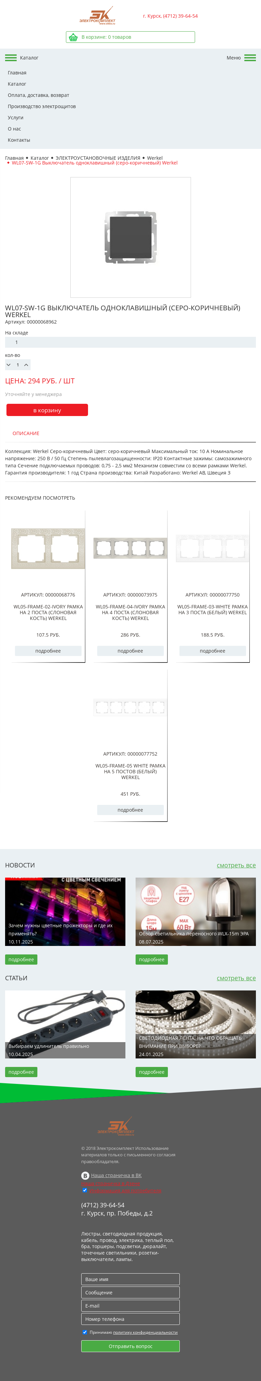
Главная (17, 72)
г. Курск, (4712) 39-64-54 (170, 16)
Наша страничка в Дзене (110, 1183)
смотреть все (236, 865)
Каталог (17, 84)
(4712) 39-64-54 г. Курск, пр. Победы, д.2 (117, 1209)
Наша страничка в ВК (116, 1175)
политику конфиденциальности (145, 1332)
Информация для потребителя (125, 1190)
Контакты (19, 140)
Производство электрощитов (42, 106)
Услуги (15, 117)
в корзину (47, 410)
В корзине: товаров (106, 37)
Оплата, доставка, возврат (38, 95)
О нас (14, 128)
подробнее (48, 651)
